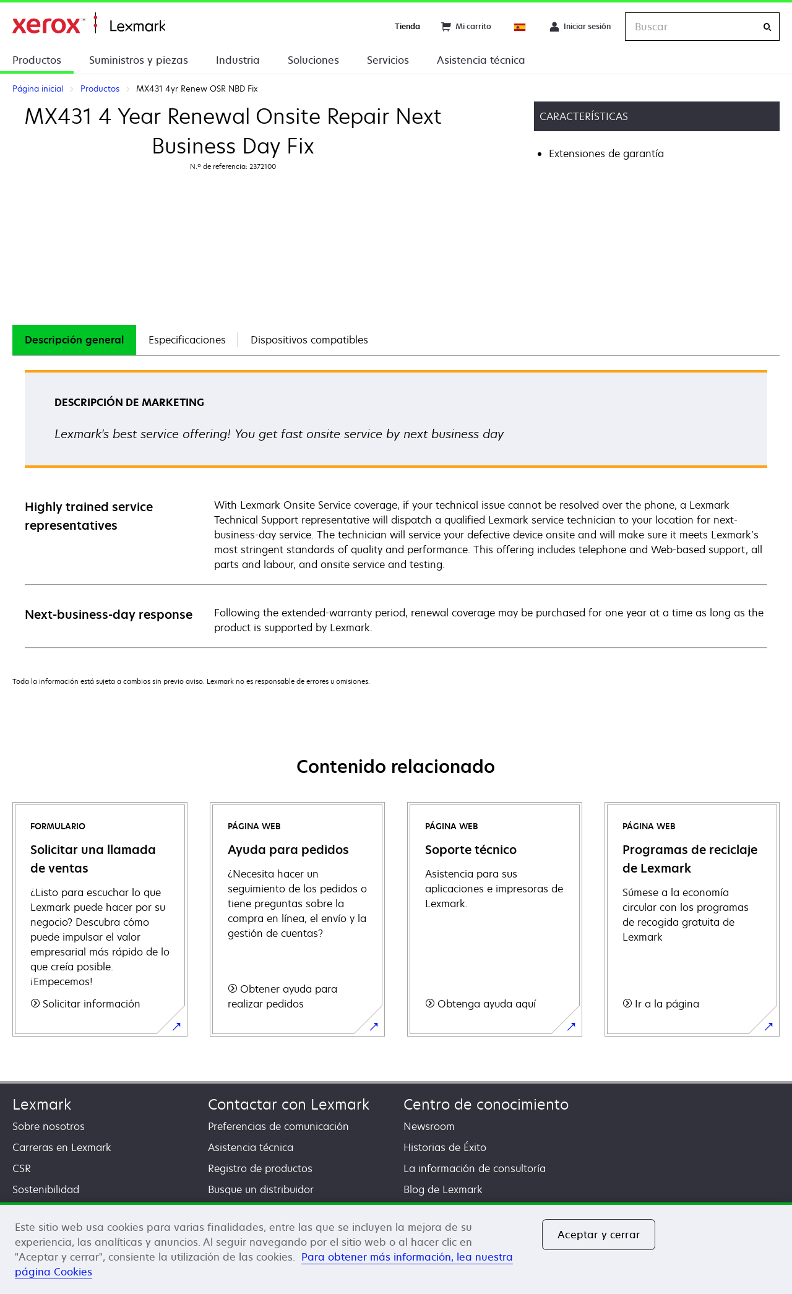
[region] (396, 1248)
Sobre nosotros (48, 1126)
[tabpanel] (396, 508)
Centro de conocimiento (486, 1104)
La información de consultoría (474, 1168)
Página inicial (88, 23)
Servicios (388, 60)
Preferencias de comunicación (278, 1126)
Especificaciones (187, 340)
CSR (21, 1168)
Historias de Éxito (444, 1147)
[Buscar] (767, 27)
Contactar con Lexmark (288, 1104)
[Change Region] (520, 26)
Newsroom (429, 1126)
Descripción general (74, 340)
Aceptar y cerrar (598, 1234)
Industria (238, 60)
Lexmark (41, 1104)
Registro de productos (260, 1168)
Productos (36, 60)
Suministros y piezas (138, 60)
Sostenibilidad (45, 1189)
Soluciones (313, 60)
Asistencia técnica (481, 60)
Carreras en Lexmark (61, 1147)
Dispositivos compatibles (309, 340)
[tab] (74, 340)
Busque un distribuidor (261, 1189)
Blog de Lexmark (443, 1189)
